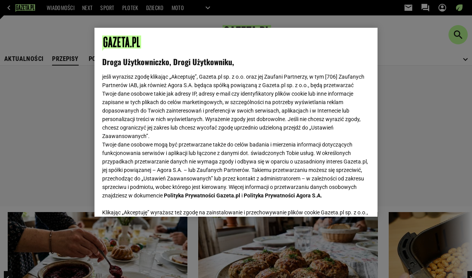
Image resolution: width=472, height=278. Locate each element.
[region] (236, 122)
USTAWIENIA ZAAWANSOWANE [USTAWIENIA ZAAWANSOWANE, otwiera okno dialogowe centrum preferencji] (152, 201)
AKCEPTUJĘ (343, 202)
